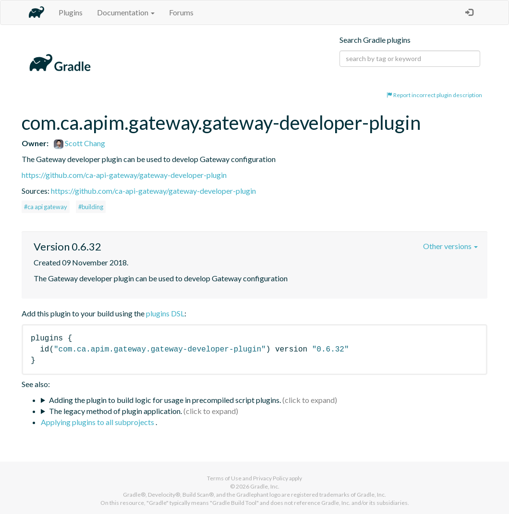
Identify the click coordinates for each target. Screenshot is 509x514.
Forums (181, 12)
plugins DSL (165, 313)
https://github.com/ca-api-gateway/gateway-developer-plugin (124, 174)
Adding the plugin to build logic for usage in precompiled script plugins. (165, 399)
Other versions (450, 246)
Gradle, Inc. (264, 486)
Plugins (71, 12)
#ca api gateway (45, 207)
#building (90, 207)
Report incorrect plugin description (434, 95)
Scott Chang (79, 143)
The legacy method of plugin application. (115, 410)
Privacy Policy (270, 478)
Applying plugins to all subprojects (98, 421)
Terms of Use (224, 478)
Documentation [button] (126, 12)
